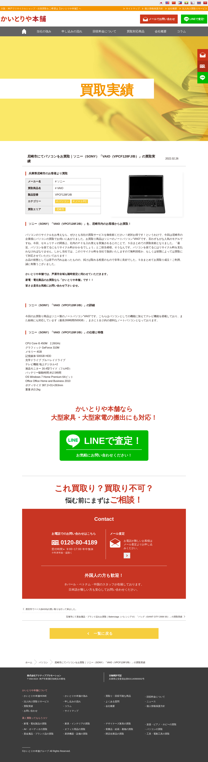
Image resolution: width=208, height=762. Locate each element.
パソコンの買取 (155, 729)
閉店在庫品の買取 (115, 733)
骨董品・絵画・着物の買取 (119, 729)
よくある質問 (112, 701)
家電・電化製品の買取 (35, 723)
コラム (181, 31)
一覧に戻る (103, 633)
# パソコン (62, 201)
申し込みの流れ (72, 31)
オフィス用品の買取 (75, 729)
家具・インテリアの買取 (77, 723)
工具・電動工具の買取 (158, 733)
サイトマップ (133, 8)
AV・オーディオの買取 (35, 729)
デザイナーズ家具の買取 (118, 723)
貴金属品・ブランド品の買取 (39, 733)
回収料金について (104, 31)
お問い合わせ (31, 710)
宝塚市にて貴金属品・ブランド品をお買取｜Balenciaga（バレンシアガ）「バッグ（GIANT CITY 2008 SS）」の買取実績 (124, 616)
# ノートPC (80, 201)
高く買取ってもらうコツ (34, 718)
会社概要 (172, 8)
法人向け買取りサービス (194, 8)
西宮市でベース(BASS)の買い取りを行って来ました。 (51, 609)
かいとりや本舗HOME (35, 696)
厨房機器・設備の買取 (76, 733)
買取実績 (28, 706)
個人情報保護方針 (154, 8)
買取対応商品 (135, 31)
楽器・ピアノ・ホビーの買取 (161, 724)
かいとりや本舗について (34, 690)
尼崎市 (60, 209)
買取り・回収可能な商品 (118, 696)
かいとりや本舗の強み (76, 696)
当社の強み (44, 31)
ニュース (151, 701)
